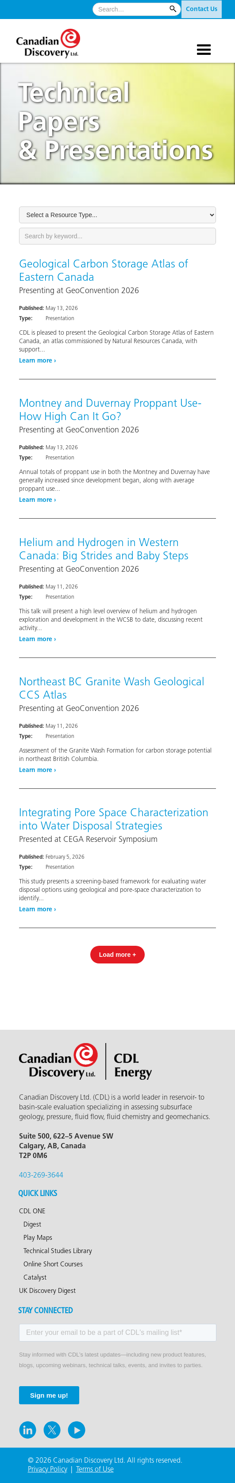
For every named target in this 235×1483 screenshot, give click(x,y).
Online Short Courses (53, 1264)
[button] (204, 39)
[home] (58, 40)
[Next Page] (117, 954)
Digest (32, 1225)
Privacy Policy (47, 1469)
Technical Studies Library (57, 1251)
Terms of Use (95, 1469)
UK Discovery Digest (47, 1291)
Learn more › (37, 361)
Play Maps (37, 1238)
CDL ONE (32, 1211)
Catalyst (34, 1278)
